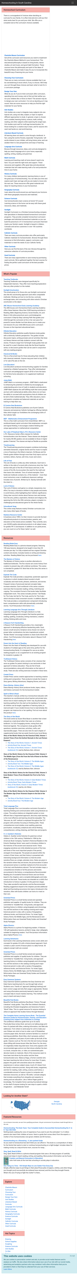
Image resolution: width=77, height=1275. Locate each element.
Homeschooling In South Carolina (16, 3)
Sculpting (8, 1244)
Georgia (56, 1101)
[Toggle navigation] (72, 3)
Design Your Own (10, 91)
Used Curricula (9, 255)
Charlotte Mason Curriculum (14, 55)
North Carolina (57, 1104)
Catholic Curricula (10, 233)
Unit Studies (8, 110)
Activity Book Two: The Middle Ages (20, 764)
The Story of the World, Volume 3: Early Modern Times (27, 780)
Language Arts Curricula (13, 147)
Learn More (8, 1269)
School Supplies (11, 1242)
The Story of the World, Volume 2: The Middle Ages (26, 761)
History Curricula (10, 174)
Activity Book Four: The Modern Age (20, 801)
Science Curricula (10, 199)
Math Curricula (9, 158)
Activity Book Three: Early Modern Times (22, 782)
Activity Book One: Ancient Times (19, 745)
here (39, 555)
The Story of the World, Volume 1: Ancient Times (25, 743)
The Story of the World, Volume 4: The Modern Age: (26, 798)
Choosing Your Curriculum (13, 78)
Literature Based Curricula (13, 133)
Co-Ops (7, 1251)
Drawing (8, 1239)
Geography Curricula (11, 190)
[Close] (72, 1255)
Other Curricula (9, 246)
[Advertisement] (26, 39)
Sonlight (7, 210)
